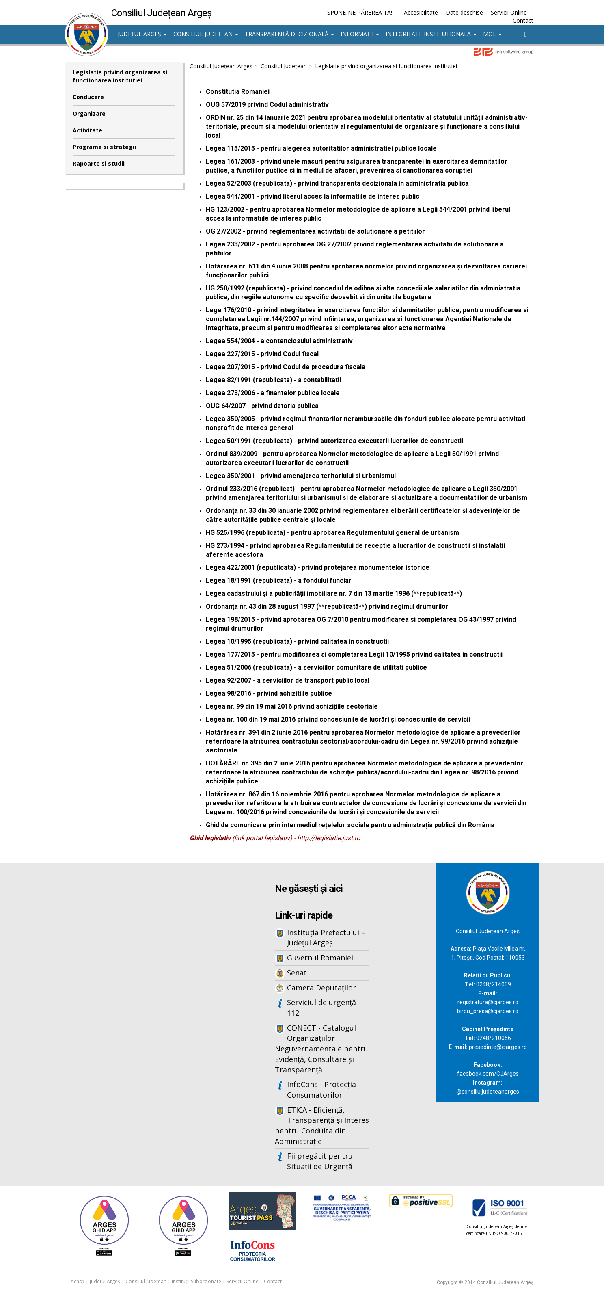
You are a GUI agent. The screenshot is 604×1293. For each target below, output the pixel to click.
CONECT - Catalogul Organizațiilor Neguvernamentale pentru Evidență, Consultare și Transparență (321, 1049)
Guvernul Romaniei (320, 957)
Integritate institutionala (431, 34)
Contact (523, 20)
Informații (360, 34)
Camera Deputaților (321, 987)
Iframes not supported (144, 997)
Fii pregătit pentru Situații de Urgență (320, 1161)
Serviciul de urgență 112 (321, 1007)
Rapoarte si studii (99, 163)
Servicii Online (509, 12)
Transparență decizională (289, 34)
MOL (492, 34)
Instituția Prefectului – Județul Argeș (326, 938)
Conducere (88, 97)
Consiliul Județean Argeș (221, 66)
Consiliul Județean (205, 34)
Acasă (77, 1281)
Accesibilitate (421, 12)
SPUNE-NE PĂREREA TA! (359, 12)
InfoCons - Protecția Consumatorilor (321, 1089)
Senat (297, 972)
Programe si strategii (104, 147)
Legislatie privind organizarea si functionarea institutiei (120, 76)
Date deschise (464, 12)
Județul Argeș (142, 34)
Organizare (89, 113)
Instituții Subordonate (196, 1281)
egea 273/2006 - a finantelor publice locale (274, 393)
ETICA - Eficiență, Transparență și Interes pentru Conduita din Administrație (322, 1125)
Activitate (87, 130)
